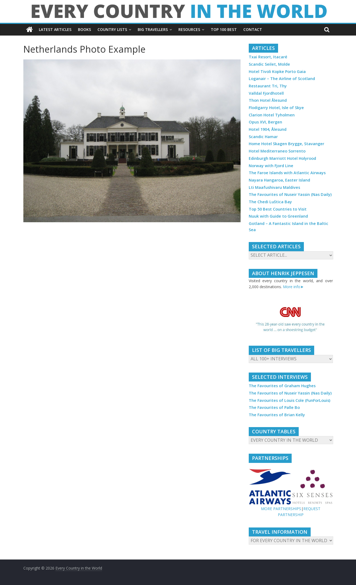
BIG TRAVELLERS (153, 29)
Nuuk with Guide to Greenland (278, 216)
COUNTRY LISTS (112, 29)
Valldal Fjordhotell (266, 93)
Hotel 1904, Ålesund (267, 129)
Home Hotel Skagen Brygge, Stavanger (286, 143)
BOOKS (84, 29)
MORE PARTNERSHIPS (281, 508)
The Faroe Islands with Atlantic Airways (287, 172)
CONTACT (252, 29)
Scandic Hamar (263, 136)
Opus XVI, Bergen (265, 122)
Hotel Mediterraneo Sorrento (277, 151)
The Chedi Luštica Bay (270, 201)
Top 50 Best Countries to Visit (278, 209)
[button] (291, 320)
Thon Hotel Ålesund (268, 100)
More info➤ (293, 286)
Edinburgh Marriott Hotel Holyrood (282, 158)
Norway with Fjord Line (271, 165)
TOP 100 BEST (224, 29)
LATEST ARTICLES (55, 29)
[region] (291, 320)
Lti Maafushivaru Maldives (274, 187)
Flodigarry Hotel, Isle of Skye (276, 107)
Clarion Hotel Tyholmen (272, 114)
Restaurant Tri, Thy (268, 85)
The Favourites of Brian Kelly (277, 414)
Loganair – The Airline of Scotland (282, 78)
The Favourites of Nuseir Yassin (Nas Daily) (290, 194)
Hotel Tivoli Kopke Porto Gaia (277, 71)
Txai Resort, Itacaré (268, 56)
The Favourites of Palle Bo (274, 407)
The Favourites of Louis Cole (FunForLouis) (289, 400)
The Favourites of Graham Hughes (282, 385)
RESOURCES (189, 29)
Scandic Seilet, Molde (269, 64)
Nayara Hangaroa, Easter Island (279, 180)
